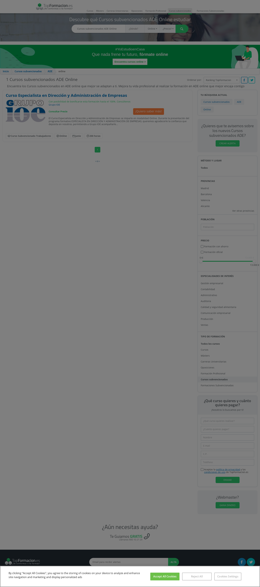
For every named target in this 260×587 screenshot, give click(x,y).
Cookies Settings (227, 576)
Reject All (197, 576)
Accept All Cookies (165, 576)
